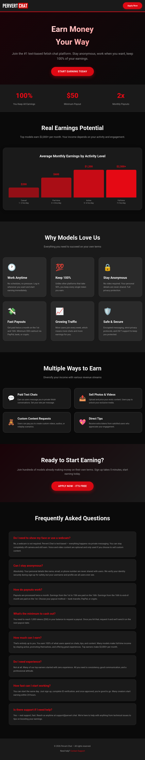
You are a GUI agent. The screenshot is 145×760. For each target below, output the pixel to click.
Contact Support (77, 751)
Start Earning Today (72, 71)
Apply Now (132, 5)
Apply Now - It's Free (72, 486)
